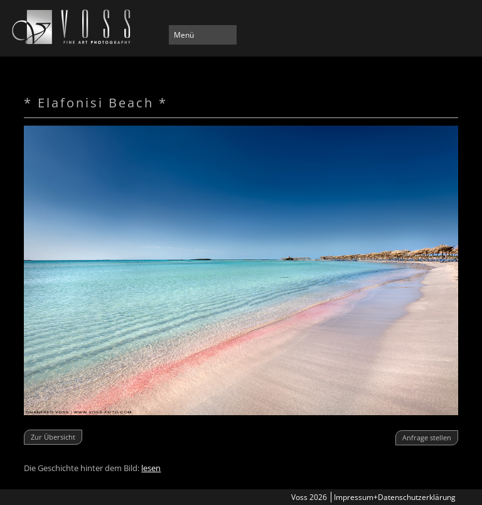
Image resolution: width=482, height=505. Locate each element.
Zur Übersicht (53, 437)
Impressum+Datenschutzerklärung (395, 497)
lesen (151, 468)
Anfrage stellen (426, 437)
